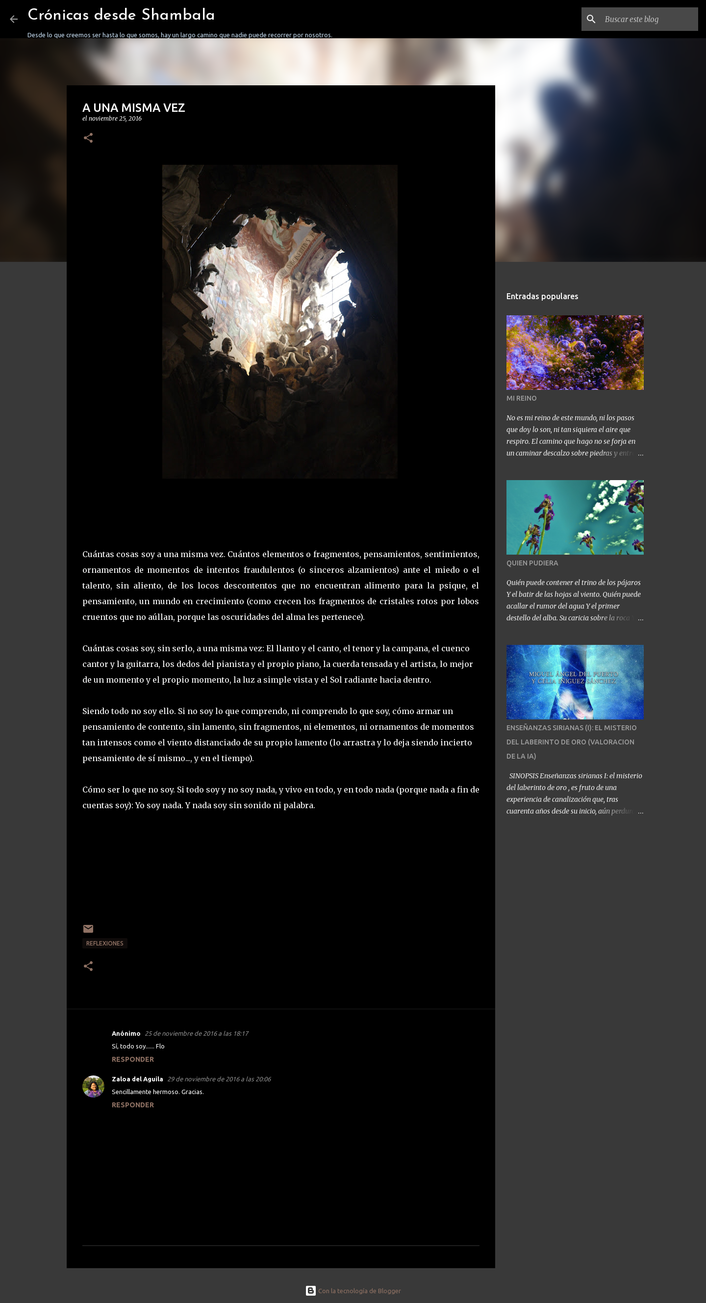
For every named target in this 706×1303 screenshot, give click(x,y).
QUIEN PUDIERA (532, 563)
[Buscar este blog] (646, 19)
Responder (133, 1059)
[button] (88, 138)
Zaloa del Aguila (137, 1078)
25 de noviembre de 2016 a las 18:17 (196, 1033)
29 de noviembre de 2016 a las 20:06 (219, 1078)
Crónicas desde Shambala (121, 16)
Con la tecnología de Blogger (353, 1290)
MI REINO (521, 398)
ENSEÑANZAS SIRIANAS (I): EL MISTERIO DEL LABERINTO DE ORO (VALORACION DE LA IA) (571, 742)
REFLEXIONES (105, 943)
